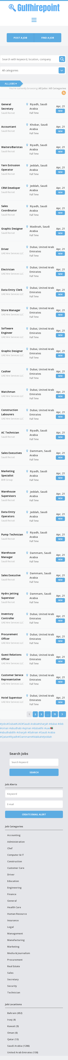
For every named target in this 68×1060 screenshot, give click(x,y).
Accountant (8, 126)
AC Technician (10, 432)
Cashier (6, 371)
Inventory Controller (7, 616)
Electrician (8, 269)
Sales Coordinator (9, 208)
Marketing (13, 946)
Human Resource (17, 913)
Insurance (13, 920)
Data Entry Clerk (11, 289)
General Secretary (7, 106)
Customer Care (15, 868)
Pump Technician (12, 534)
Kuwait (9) (13, 1026)
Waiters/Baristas (11, 147)
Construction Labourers (9, 412)
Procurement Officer (9, 636)
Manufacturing (16, 940)
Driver (5, 249)
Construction (14, 861)
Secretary (13, 979)
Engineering (14, 887)
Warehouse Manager (8, 555)
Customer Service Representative (12, 677)
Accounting (13, 835)
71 (54, 714)
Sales (10, 972)
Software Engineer (7, 330)
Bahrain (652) (14, 1013)
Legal (10, 927)
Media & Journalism (18, 953)
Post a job (20, 37)
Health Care (14, 907)
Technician (13, 992)
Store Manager (10, 310)
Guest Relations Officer (11, 657)
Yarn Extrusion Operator (10, 167)
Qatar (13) (13, 1039)
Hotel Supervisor (11, 697)
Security (12, 986)
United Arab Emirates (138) (22, 1052)
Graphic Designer (12, 228)
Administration (16, 841)
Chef (10, 848)
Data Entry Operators (8, 514)
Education (13, 881)
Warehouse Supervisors (8, 494)
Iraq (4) (11, 1019)
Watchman (8, 391)
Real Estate (13, 966)
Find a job (47, 37)
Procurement (14, 959)
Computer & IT (15, 854)
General (12, 900)
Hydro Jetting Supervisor (9, 596)
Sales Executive (10, 575)
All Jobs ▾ (11, 83)
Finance (11, 894)
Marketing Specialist (8, 473)
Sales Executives (11, 453)
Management (15, 933)
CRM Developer (10, 188)
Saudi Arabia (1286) (18, 1045)
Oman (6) (12, 1032)
